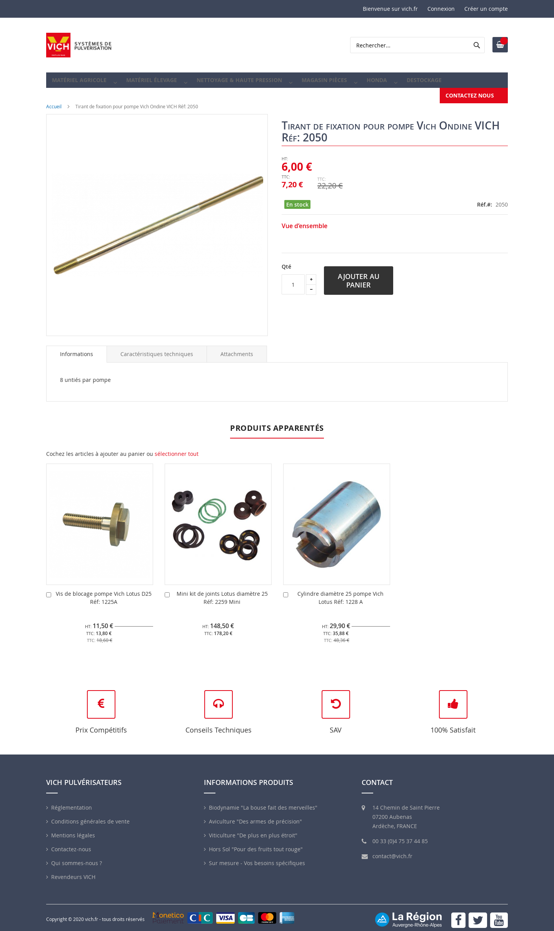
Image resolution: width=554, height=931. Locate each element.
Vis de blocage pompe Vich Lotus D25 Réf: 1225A (104, 592)
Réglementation (71, 802)
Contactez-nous (71, 843)
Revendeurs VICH (73, 871)
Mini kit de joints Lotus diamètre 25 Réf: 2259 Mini (222, 592)
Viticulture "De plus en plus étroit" (253, 830)
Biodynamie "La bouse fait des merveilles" (263, 802)
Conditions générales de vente (90, 816)
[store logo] (79, 45)
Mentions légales (73, 830)
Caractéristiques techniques (156, 348)
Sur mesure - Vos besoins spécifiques (257, 857)
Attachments (236, 348)
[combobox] (417, 45)
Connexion (441, 8)
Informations (76, 348)
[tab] (76, 348)
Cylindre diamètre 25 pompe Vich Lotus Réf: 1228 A (340, 592)
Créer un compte (486, 8)
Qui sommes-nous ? (76, 857)
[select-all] (177, 448)
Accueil (54, 101)
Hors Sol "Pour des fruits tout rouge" (256, 843)
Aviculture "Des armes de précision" (255, 816)
